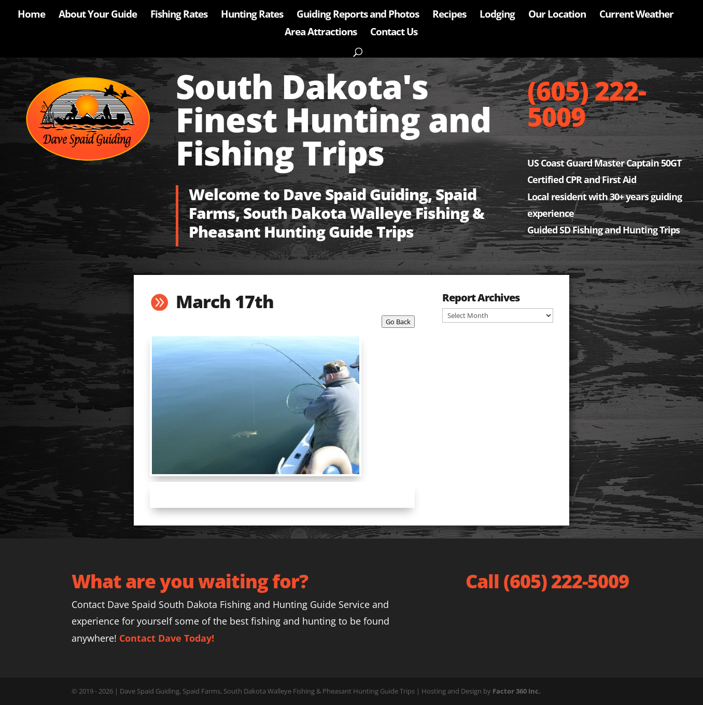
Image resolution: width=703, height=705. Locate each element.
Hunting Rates (252, 15)
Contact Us (393, 33)
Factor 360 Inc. (517, 691)
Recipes (449, 15)
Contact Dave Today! (166, 638)
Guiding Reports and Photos (358, 15)
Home (31, 15)
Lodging (497, 15)
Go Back (398, 321)
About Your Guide (98, 15)
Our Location (557, 15)
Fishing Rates (178, 15)
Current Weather (636, 15)
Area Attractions (321, 33)
